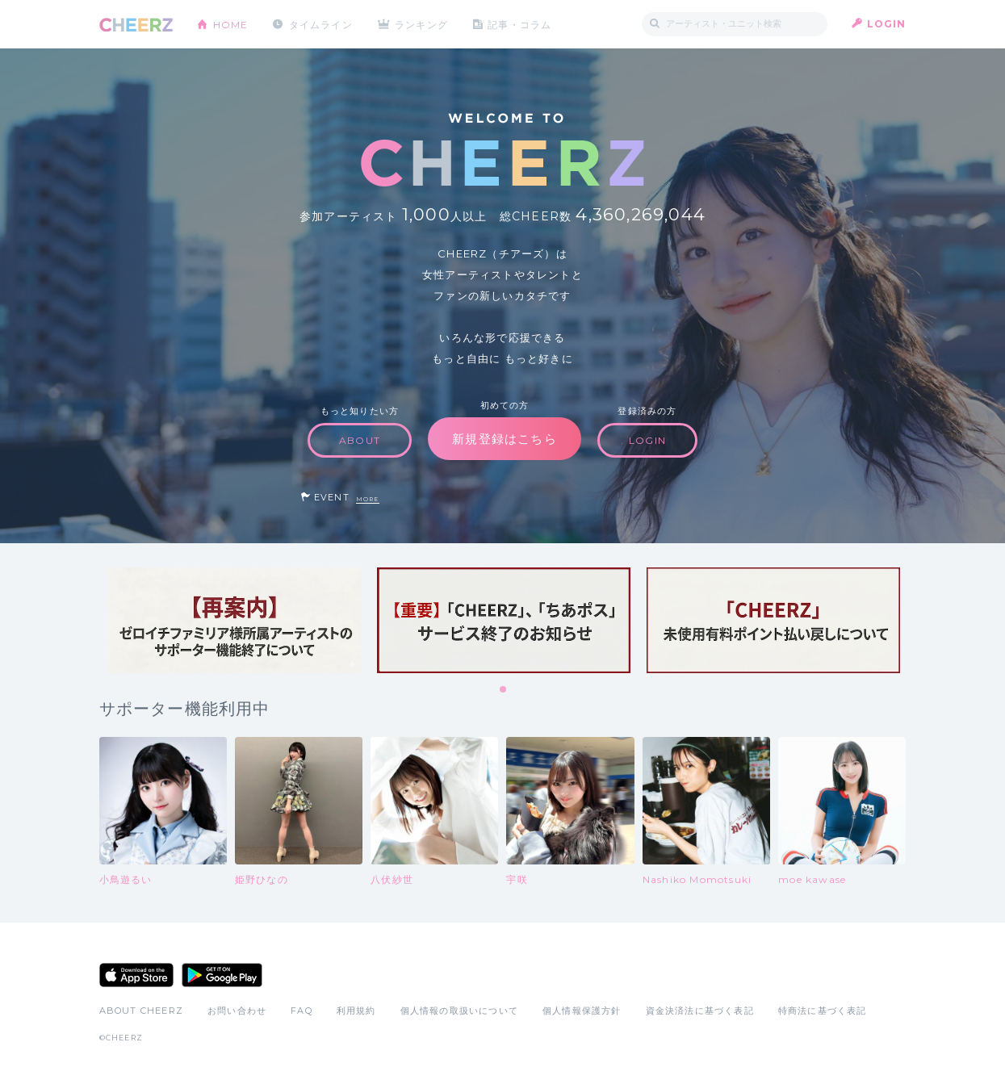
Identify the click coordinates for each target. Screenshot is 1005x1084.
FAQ (301, 1010)
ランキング (422, 24)
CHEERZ (136, 24)
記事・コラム (520, 24)
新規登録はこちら (504, 438)
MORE (367, 499)
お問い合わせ (236, 1010)
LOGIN (887, 24)
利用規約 (356, 1010)
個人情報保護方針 (582, 1010)
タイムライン (321, 24)
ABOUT (359, 440)
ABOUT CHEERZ (141, 1010)
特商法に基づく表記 (822, 1010)
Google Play (222, 975)
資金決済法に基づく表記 (700, 1010)
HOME (231, 24)
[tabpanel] (234, 620)
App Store (136, 975)
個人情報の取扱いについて (459, 1010)
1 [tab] (504, 690)
